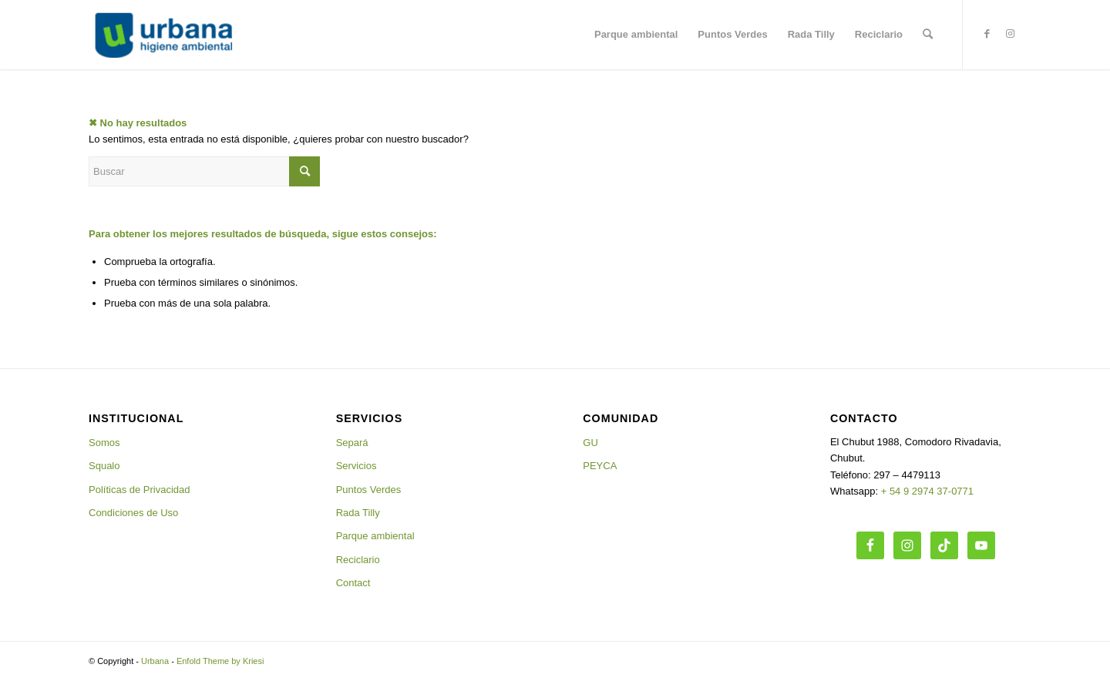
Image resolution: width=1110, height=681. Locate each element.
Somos (104, 442)
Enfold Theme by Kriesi (220, 661)
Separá (352, 442)
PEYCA (600, 465)
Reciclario (358, 559)
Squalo (104, 465)
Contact (353, 583)
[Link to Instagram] (1009, 33)
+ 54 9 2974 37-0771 (927, 491)
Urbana (155, 661)
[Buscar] (928, 34)
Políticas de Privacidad (139, 489)
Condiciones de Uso (133, 512)
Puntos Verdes (369, 489)
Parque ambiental (375, 536)
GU (590, 442)
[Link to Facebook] (986, 33)
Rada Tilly (358, 512)
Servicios (356, 465)
